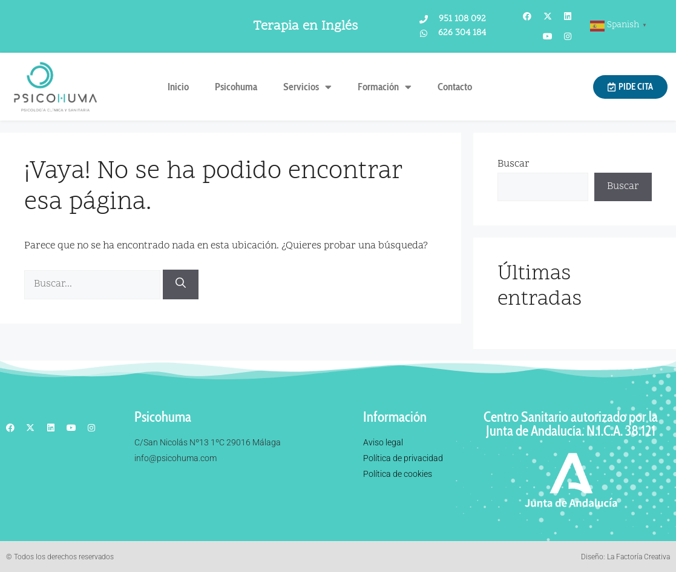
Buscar (513, 164)
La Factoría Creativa (638, 557)
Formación (385, 87)
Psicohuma (236, 87)
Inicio (178, 87)
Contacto (455, 87)
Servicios (307, 87)
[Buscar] (181, 284)
